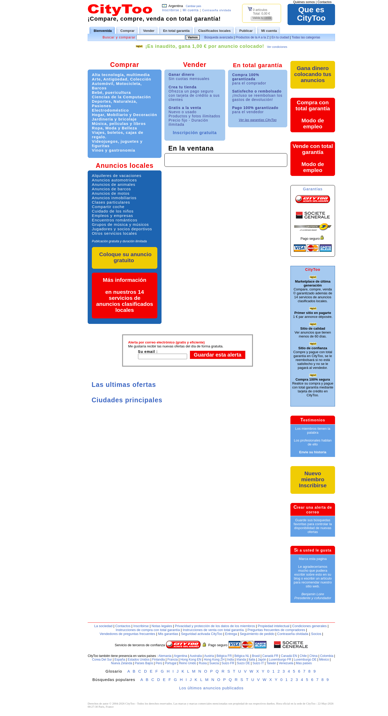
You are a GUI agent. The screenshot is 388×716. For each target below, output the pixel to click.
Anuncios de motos (111, 193)
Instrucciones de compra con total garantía (148, 630)
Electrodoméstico (110, 110)
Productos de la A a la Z (252, 37)
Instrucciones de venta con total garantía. (214, 630)
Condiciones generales (309, 626)
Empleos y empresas (112, 215)
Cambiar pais (193, 6)
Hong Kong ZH (214, 659)
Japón (262, 659)
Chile (303, 656)
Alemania (164, 656)
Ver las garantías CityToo (258, 120)
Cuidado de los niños (113, 211)
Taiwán (271, 663)
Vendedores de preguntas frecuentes (127, 634)
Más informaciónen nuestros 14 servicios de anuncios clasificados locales (124, 295)
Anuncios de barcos (111, 189)
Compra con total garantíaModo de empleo (313, 114)
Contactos (325, 2)
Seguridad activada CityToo (201, 634)
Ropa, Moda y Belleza (114, 128)
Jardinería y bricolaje (114, 119)
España (120, 659)
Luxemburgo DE (305, 659)
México (324, 659)
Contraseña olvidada (216, 10)
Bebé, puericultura (111, 92)
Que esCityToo (311, 13)
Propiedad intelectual (273, 626)
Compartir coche (108, 206)
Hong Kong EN (190, 659)
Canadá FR (270, 656)
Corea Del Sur (102, 659)
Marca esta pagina (313, 559)
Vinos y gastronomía (113, 150)
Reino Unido (187, 663)
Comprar (124, 64)
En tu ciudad (280, 37)
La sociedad (103, 626)
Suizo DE (243, 663)
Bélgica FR (224, 656)
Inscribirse (170, 10)
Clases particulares (111, 202)
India (230, 659)
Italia (252, 659)
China (313, 656)
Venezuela (286, 663)
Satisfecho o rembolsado (257, 95)
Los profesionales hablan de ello (313, 442)
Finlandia (158, 659)
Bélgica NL (241, 656)
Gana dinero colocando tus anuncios (312, 74)
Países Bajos (144, 663)
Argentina (180, 656)
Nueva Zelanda (121, 663)
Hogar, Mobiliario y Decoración (124, 114)
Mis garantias (168, 634)
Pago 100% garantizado (255, 110)
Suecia (214, 663)
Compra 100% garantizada (249, 79)
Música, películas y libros (119, 123)
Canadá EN (289, 656)
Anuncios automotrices (114, 180)
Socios (316, 634)
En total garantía (257, 65)
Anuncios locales (125, 165)
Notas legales (162, 626)
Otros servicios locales (114, 233)
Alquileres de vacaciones (116, 175)
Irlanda (241, 659)
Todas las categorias (306, 37)
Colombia (326, 656)
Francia (173, 659)
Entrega (231, 634)
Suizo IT (258, 663)
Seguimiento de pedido (257, 634)
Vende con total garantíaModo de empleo (313, 158)
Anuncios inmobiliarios (114, 198)
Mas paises (304, 663)
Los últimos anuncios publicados (211, 688)
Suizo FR (228, 663)
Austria (209, 656)
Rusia (203, 663)
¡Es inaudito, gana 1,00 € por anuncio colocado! (204, 46)
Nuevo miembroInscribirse (312, 479)
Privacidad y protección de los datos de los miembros (215, 626)
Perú (159, 663)
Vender (194, 64)
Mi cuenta (191, 10)
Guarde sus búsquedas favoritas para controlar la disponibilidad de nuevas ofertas (313, 526)
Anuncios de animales (113, 184)
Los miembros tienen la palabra (312, 430)
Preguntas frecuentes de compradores (276, 630)
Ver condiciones (277, 46)
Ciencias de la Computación (121, 97)
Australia (196, 656)
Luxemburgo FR (280, 659)
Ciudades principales (127, 400)
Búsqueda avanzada (218, 37)
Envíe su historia (312, 452)
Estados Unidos (139, 659)
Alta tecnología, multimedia (121, 74)
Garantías (313, 189)
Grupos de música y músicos (120, 224)
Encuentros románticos (114, 220)
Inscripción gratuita (195, 132)
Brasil (256, 656)
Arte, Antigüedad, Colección (121, 79)
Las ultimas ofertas (124, 384)
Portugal (170, 663)
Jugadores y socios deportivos (122, 229)
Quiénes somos (304, 2)
